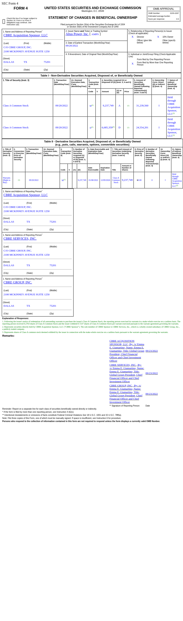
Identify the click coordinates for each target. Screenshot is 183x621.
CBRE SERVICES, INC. (20, 238)
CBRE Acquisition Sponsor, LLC (26, 35)
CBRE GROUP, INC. (18, 282)
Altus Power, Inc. (77, 34)
